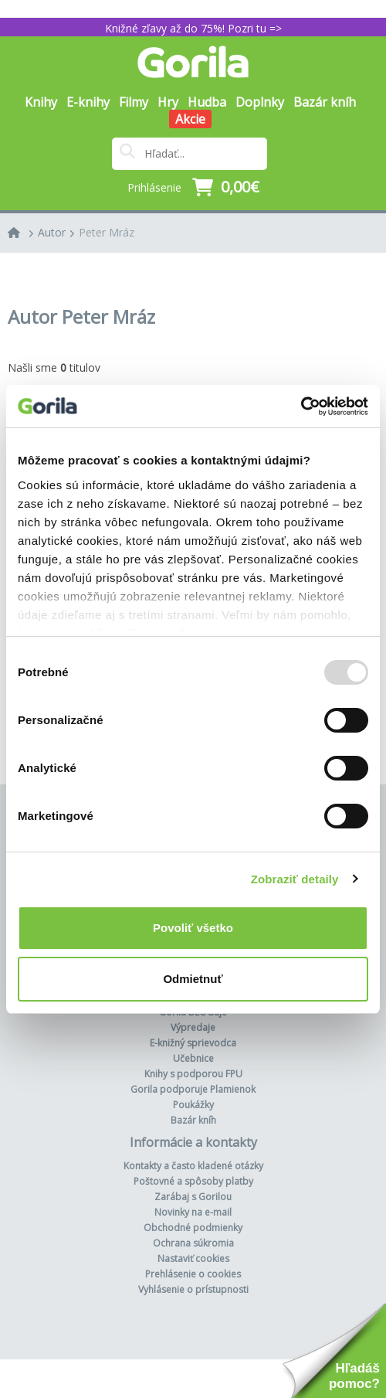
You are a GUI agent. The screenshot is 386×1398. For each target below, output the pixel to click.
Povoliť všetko (193, 927)
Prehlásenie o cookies (193, 1274)
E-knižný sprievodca (193, 1042)
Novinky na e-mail (193, 1212)
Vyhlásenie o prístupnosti (193, 1289)
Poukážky (193, 1104)
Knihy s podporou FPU (193, 1073)
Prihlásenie (154, 187)
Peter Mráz (106, 232)
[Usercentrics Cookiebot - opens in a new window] (300, 406)
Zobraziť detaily (295, 879)
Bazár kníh (324, 102)
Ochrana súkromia (193, 1243)
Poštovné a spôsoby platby (193, 1181)
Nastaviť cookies (193, 1258)
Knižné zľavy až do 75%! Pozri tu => (193, 28)
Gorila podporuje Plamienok (193, 1089)
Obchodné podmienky (193, 1227)
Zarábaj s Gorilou (193, 1196)
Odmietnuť (192, 978)
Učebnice (193, 1058)
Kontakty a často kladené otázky (193, 1165)
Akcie (190, 119)
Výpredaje (193, 1027)
